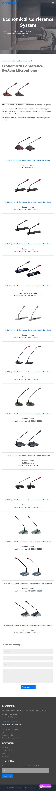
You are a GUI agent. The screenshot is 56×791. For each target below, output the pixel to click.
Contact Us (5, 756)
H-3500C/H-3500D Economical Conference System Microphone (28, 414)
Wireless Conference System (12, 738)
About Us (5, 748)
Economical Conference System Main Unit (17, 61)
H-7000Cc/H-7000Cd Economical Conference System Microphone (28, 583)
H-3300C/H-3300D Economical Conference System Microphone (28, 372)
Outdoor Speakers (8, 735)
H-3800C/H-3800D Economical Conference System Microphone (28, 542)
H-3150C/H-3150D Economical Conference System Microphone (28, 330)
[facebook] (2, 722)
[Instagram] (14, 722)
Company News (7, 750)
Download (5, 753)
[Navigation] (53, 3)
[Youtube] (8, 722)
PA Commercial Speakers (10, 729)
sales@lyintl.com (12, 717)
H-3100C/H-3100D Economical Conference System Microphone (28, 244)
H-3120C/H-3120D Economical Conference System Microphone (28, 286)
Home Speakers (7, 732)
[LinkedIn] (11, 722)
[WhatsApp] (19, 722)
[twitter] (5, 722)
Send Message (28, 687)
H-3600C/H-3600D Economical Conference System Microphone (28, 500)
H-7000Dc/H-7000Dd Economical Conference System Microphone (28, 625)
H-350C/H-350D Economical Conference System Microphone (28, 455)
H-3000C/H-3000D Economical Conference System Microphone (28, 202)
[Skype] (16, 722)
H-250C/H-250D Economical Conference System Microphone (28, 160)
